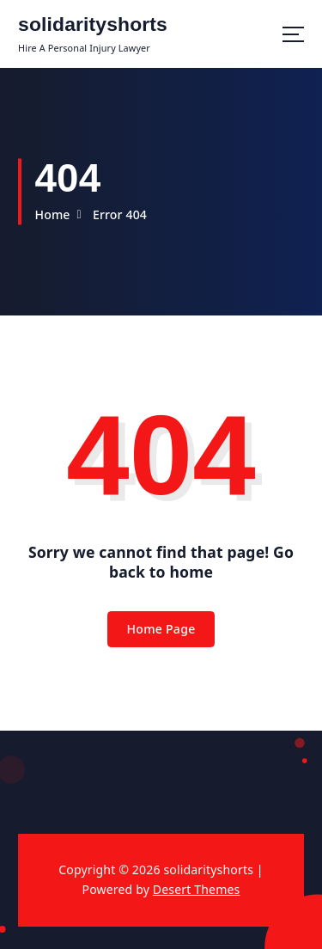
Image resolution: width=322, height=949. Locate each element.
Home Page (160, 629)
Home (52, 214)
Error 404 (120, 214)
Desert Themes (196, 889)
